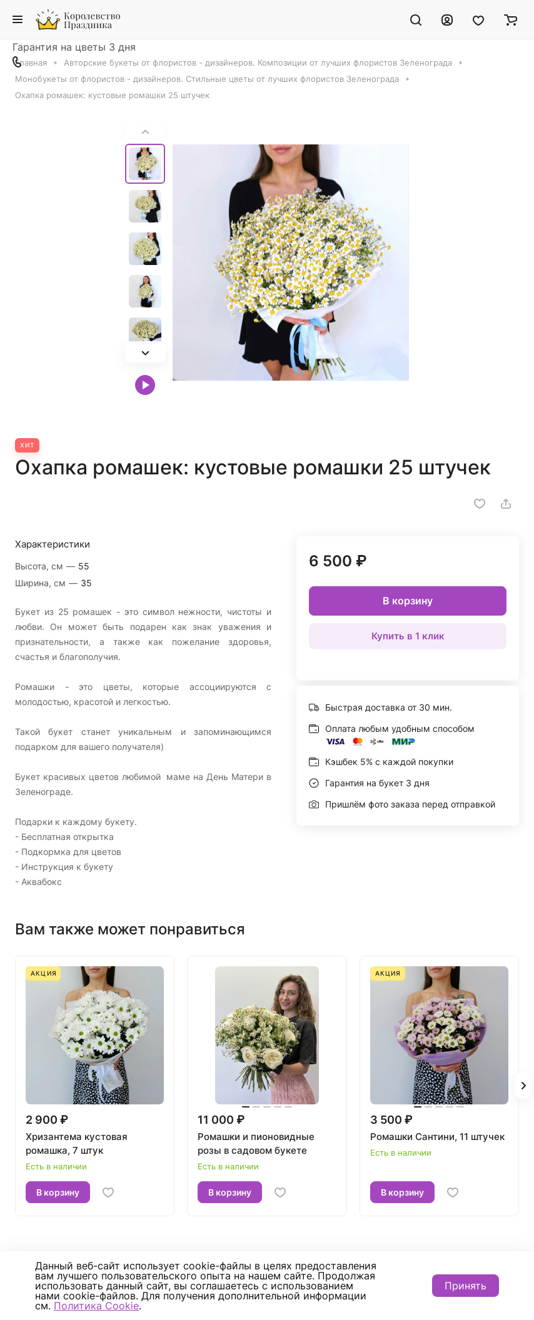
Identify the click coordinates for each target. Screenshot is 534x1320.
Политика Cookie (96, 1305)
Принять (465, 1285)
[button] (145, 353)
